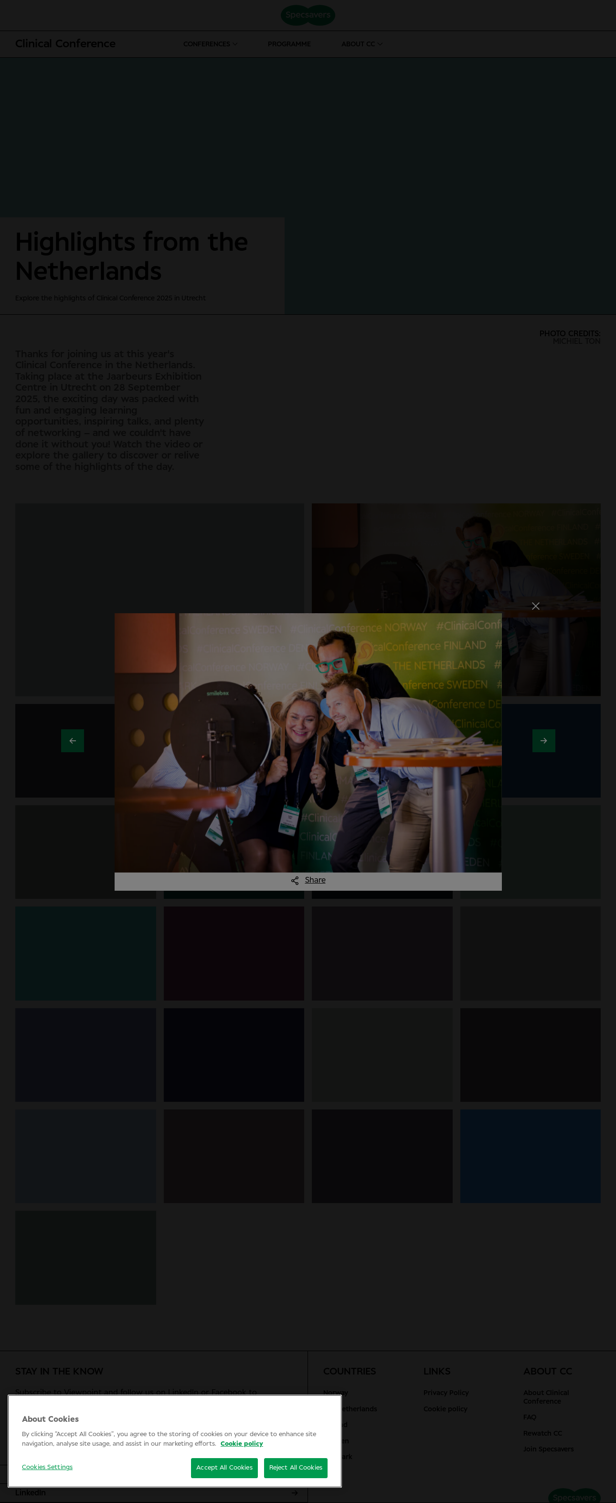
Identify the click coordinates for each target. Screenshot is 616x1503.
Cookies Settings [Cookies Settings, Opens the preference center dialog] (47, 1467)
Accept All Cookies (224, 1468)
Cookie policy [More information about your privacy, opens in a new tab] (242, 1444)
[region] (175, 1441)
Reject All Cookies (295, 1468)
